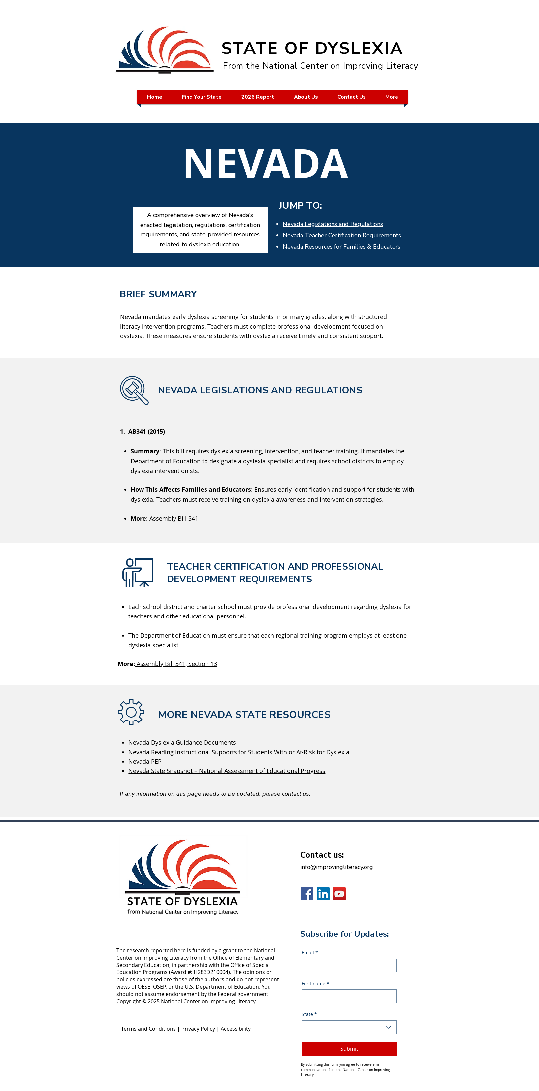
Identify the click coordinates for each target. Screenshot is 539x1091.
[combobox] (349, 1027)
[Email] (347, 965)
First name (315, 983)
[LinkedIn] (323, 893)
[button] (202, 97)
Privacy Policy (198, 1028)
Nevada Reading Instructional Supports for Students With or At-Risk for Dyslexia (238, 752)
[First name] (347, 996)
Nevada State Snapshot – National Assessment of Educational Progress (226, 771)
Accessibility (236, 1028)
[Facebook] (307, 893)
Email (310, 952)
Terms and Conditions (149, 1028)
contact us (295, 794)
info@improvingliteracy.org (337, 867)
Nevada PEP (145, 761)
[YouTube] (339, 893)
